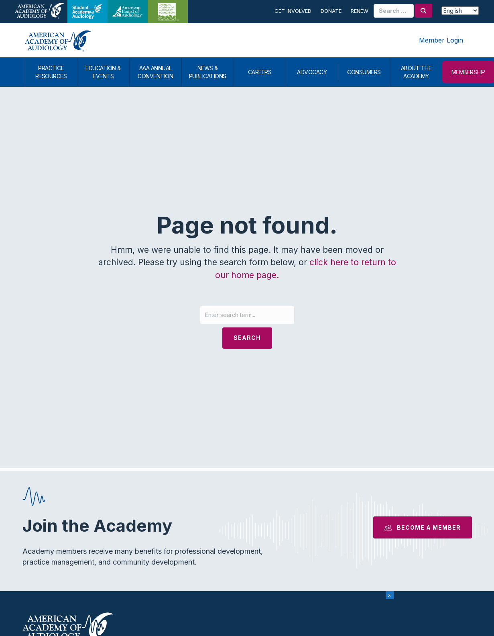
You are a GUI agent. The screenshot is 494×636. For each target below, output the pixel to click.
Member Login (441, 40)
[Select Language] (460, 10)
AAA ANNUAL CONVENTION (155, 72)
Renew (359, 11)
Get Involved (292, 11)
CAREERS (260, 72)
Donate (331, 11)
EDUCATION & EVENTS (103, 72)
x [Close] (389, 595)
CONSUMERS (364, 72)
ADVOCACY (312, 72)
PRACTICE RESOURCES (51, 72)
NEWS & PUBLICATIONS (207, 72)
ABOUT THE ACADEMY (416, 72)
